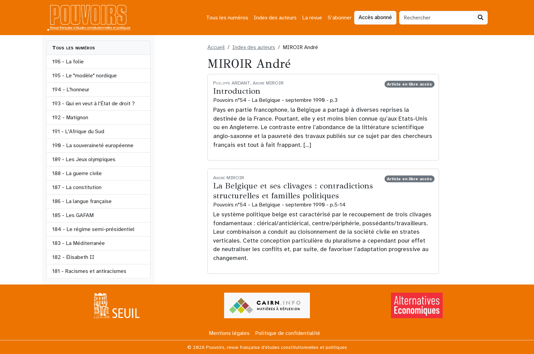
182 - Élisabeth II (73, 257)
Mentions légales (229, 333)
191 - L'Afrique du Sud (78, 131)
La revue (312, 17)
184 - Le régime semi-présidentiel (93, 229)
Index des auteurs (275, 17)
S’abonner (339, 17)
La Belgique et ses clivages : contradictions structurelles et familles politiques (293, 191)
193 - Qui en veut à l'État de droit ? (93, 103)
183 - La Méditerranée (78, 243)
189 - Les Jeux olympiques (83, 159)
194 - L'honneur (70, 89)
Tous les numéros (227, 17)
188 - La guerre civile (77, 173)
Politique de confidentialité (287, 333)
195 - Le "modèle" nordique (84, 75)
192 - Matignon (70, 117)
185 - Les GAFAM (73, 215)
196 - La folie (68, 61)
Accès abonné (375, 17)
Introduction (237, 91)
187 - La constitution (76, 187)
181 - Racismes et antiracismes (89, 271)
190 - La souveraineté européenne (93, 145)
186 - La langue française (82, 201)
